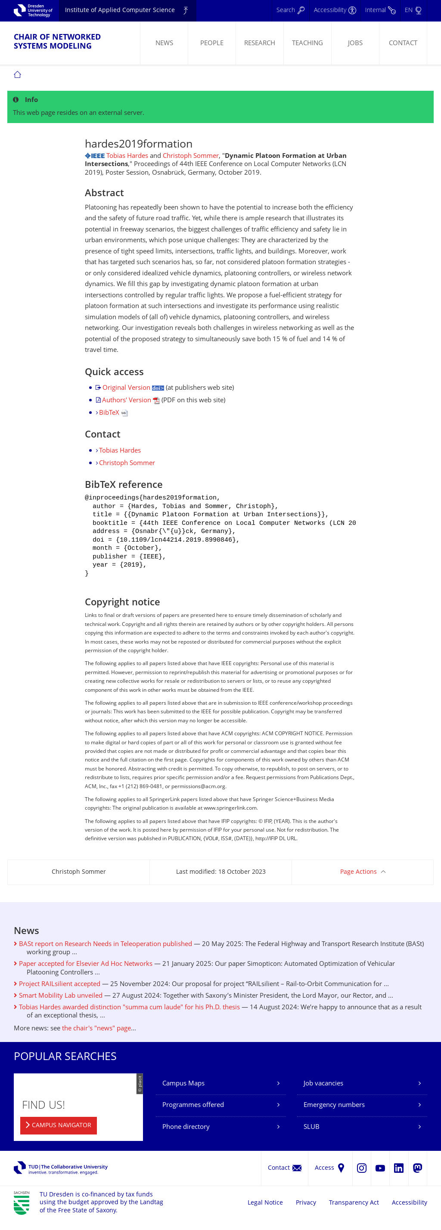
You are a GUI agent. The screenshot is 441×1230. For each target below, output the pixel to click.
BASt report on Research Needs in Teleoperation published (103, 954)
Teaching (307, 43)
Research (259, 43)
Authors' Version (131, 401)
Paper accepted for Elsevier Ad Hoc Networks (83, 974)
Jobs (355, 43)
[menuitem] (164, 43)
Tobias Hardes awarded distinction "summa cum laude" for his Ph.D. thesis (127, 1017)
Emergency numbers (334, 1115)
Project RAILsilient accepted (57, 994)
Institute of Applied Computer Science (120, 10)
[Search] (290, 11)
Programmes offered (193, 1115)
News (164, 43)
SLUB (312, 1137)
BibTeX (113, 413)
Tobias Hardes (127, 156)
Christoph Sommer (191, 156)
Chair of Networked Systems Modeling (57, 42)
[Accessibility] (334, 11)
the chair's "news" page (96, 1038)
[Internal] (380, 11)
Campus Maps (183, 1093)
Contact (403, 43)
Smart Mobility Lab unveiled (58, 1005)
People (212, 43)
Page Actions (358, 882)
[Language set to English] (413, 11)
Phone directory (186, 1137)
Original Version (133, 388)
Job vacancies (323, 1093)
